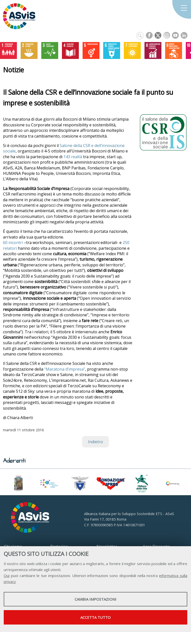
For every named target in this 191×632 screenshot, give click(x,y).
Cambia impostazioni (95, 599)
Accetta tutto (95, 617)
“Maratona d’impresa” (64, 369)
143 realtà (72, 156)
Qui (6, 575)
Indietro (95, 441)
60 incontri (13, 242)
